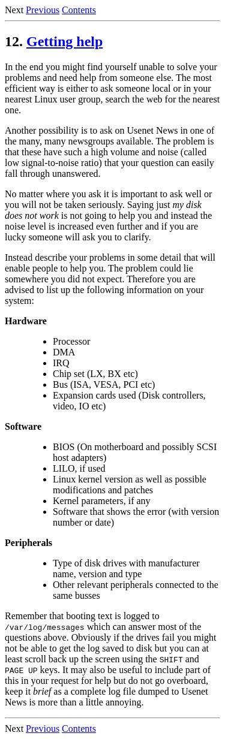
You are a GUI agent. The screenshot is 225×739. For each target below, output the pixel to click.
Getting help (64, 41)
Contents (79, 10)
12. (14, 41)
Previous (42, 10)
